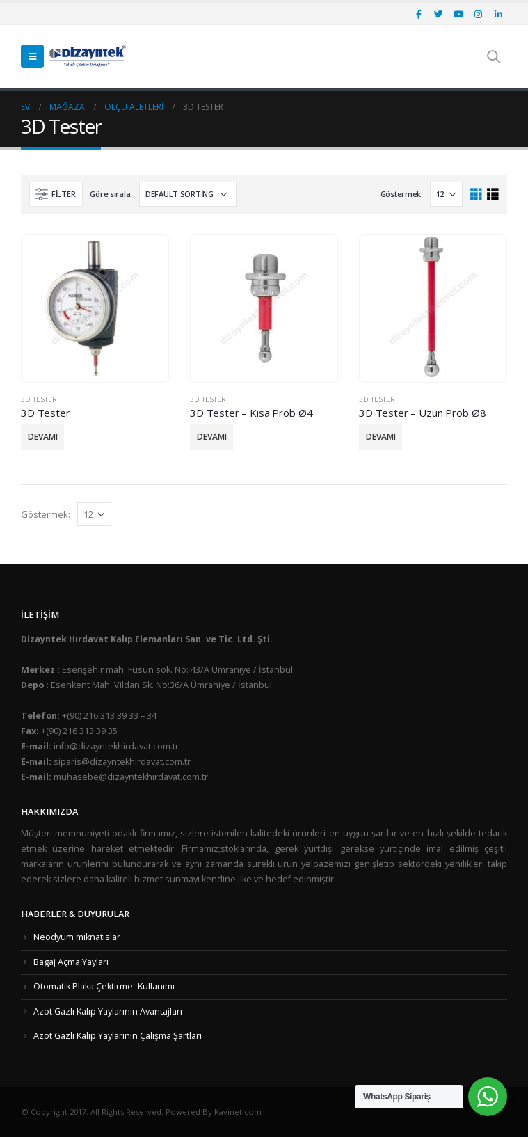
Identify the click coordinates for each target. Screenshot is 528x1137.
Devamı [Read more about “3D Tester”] (43, 437)
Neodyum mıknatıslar (76, 937)
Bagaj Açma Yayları (71, 962)
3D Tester (39, 399)
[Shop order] (188, 194)
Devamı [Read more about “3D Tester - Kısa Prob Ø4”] (212, 437)
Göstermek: (402, 194)
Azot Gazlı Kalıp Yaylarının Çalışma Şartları (117, 1036)
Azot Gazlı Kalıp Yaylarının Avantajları (107, 1011)
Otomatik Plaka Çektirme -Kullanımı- (105, 986)
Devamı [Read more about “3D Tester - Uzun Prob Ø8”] (381, 437)
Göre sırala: (111, 194)
